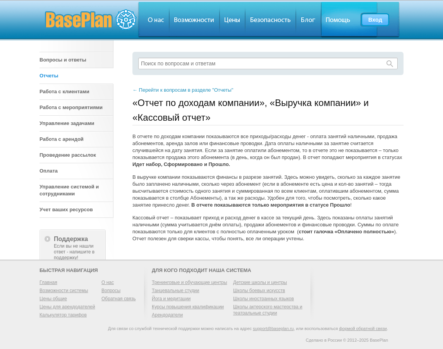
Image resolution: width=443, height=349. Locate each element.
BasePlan (91, 19)
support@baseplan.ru (273, 328)
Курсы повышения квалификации (188, 307)
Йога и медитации (171, 298)
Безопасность (270, 19)
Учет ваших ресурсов (66, 209)
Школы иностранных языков (263, 298)
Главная (48, 282)
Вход (375, 20)
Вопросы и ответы (62, 60)
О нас (153, 19)
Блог (308, 19)
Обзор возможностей (194, 19)
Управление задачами (66, 123)
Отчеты (48, 76)
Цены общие (53, 298)
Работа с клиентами (64, 91)
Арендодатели (167, 315)
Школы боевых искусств (259, 290)
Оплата (48, 171)
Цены (232, 19)
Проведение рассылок (67, 155)
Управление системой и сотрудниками (69, 190)
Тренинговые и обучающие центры (189, 282)
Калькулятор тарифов (63, 315)
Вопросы (110, 290)
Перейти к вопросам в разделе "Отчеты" (182, 90)
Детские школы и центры (260, 282)
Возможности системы (63, 290)
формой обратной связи (363, 328)
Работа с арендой (61, 139)
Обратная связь (118, 298)
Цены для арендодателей (67, 307)
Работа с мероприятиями (71, 107)
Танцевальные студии (175, 290)
